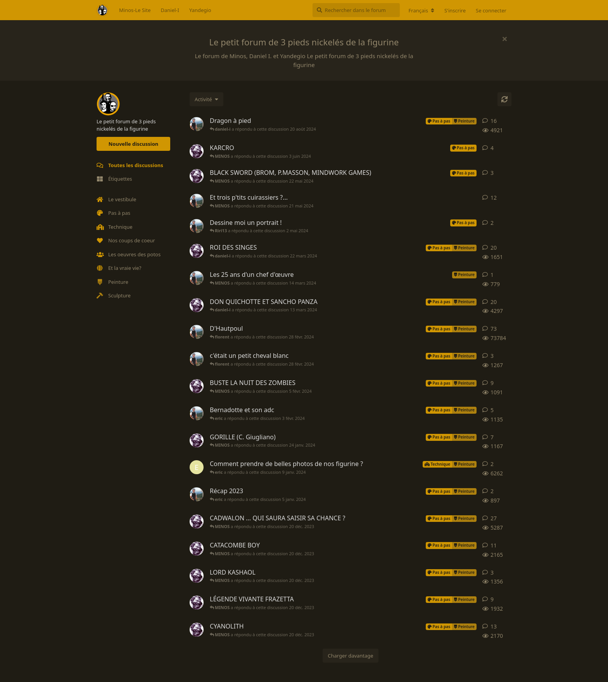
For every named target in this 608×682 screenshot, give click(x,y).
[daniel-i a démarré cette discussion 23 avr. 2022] (197, 124)
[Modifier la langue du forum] (421, 10)
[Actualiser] (504, 99)
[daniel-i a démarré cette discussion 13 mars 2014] (197, 332)
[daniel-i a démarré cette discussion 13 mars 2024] (197, 278)
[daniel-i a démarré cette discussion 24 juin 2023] (197, 359)
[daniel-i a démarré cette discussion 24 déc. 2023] (197, 494)
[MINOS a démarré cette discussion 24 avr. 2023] (197, 630)
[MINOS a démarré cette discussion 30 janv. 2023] (197, 602)
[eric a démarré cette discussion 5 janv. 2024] (197, 467)
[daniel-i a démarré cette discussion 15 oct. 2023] (197, 413)
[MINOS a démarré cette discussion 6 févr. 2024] (197, 251)
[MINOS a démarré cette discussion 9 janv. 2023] (197, 549)
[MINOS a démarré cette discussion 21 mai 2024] (197, 176)
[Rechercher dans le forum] (356, 10)
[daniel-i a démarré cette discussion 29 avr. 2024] (197, 226)
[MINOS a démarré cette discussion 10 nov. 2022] (197, 521)
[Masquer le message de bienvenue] (504, 39)
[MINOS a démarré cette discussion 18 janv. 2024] (197, 440)
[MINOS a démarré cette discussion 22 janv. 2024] (197, 386)
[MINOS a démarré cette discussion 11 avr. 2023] (197, 576)
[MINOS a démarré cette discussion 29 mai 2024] (197, 151)
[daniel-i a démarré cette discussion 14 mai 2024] (197, 201)
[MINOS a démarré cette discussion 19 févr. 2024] (197, 305)
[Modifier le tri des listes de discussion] (206, 99)
